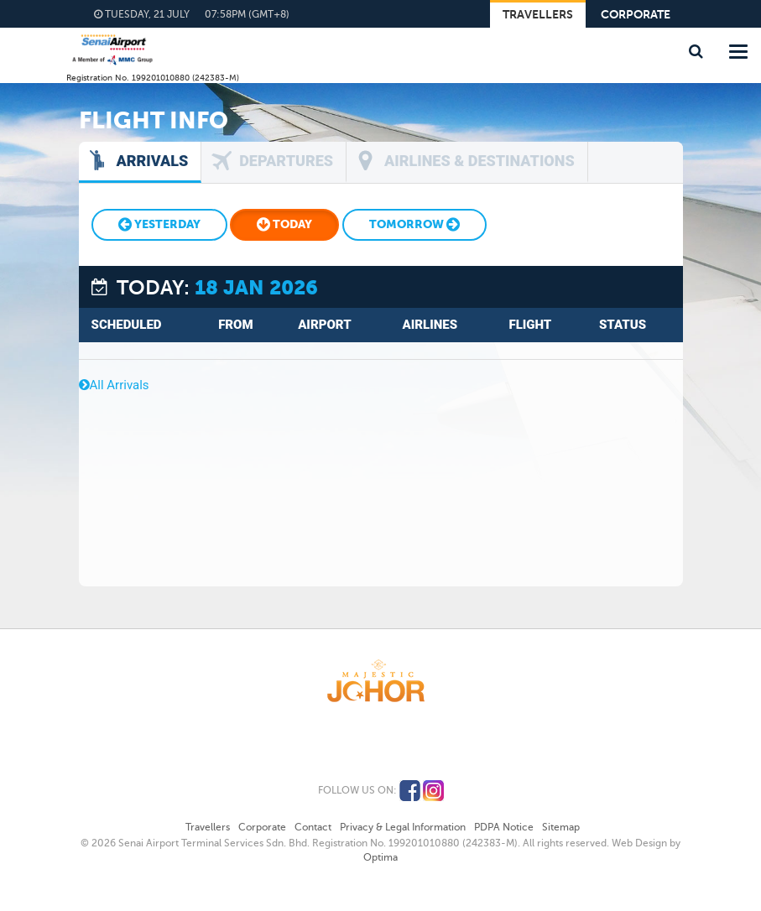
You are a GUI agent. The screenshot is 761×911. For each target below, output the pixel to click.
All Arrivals (114, 385)
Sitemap (561, 827)
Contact (312, 827)
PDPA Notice (504, 827)
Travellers (538, 15)
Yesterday (159, 224)
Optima (380, 857)
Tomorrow (414, 224)
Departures (286, 160)
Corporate (635, 15)
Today (284, 224)
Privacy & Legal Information (403, 827)
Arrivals (153, 160)
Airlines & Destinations (479, 160)
